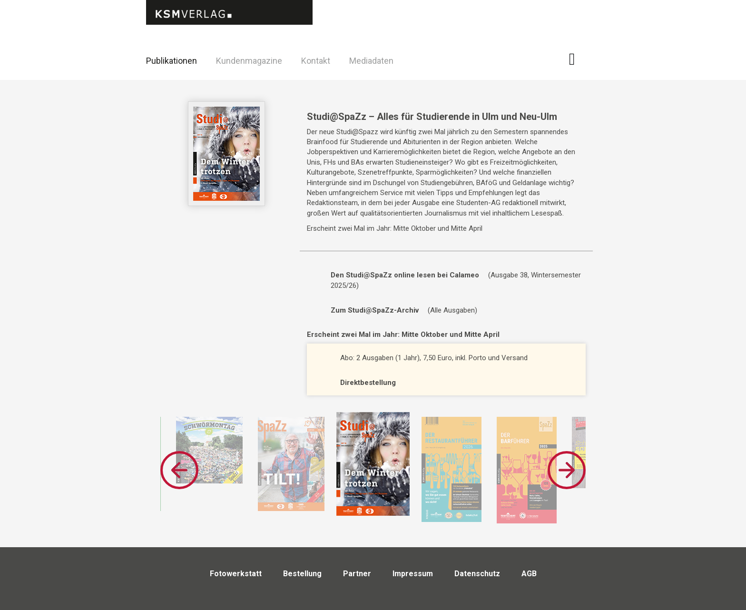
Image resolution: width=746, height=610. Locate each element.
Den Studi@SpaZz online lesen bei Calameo (405, 275)
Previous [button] (179, 470)
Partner (357, 573)
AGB (529, 573)
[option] (291, 464)
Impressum (413, 573)
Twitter (601, 73)
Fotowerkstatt (236, 573)
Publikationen (171, 61)
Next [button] (567, 470)
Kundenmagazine (249, 61)
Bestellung (302, 573)
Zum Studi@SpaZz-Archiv (375, 310)
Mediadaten (371, 61)
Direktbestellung (368, 382)
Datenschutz (477, 573)
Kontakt (315, 61)
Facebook (577, 59)
